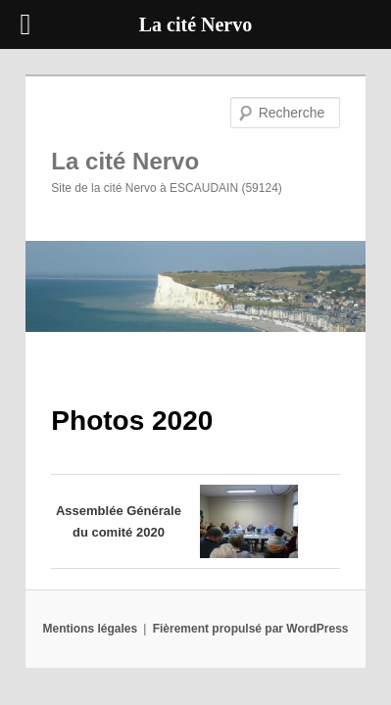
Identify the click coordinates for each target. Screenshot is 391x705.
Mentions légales (89, 615)
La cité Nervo (103, 133)
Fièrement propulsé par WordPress (251, 615)
